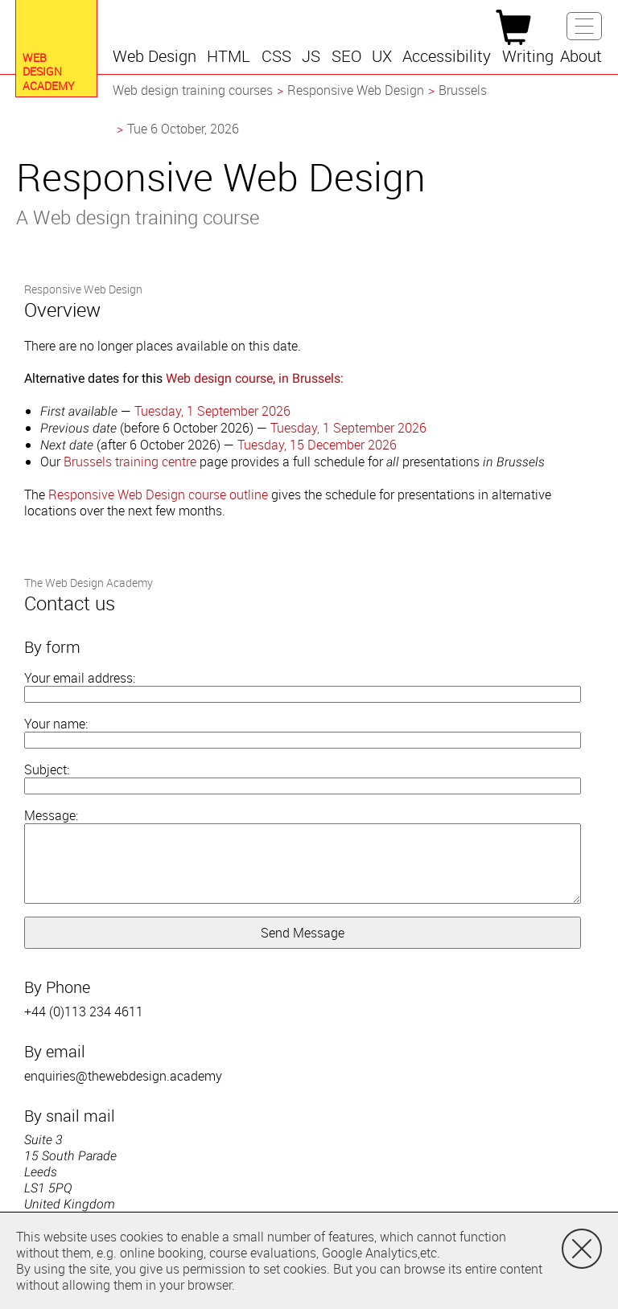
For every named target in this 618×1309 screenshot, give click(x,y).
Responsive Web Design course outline (158, 494)
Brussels (463, 90)
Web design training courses (193, 90)
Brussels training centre (130, 461)
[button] (156, 56)
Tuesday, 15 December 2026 (317, 444)
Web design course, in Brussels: (255, 378)
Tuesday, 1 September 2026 (212, 411)
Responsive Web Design (355, 90)
